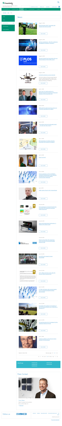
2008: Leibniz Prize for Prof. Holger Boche (48, 190)
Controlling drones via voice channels (47, 75)
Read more (43, 33)
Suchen (58, 2)
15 (42, 356)
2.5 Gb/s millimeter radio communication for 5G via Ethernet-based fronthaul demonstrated (48, 290)
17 (45, 356)
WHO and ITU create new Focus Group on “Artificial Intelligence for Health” (48, 108)
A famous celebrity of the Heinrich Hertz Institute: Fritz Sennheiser (47, 339)
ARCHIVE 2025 (34, 362)
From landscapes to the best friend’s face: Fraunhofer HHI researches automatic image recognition (48, 208)
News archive (5, 23)
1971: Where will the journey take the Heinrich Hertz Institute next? (47, 273)
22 (53, 356)
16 (44, 356)
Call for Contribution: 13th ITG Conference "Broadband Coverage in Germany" (48, 42)
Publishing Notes (44, 413)
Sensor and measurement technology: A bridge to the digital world (47, 224)
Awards (48, 6)
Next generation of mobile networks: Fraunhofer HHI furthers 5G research (47, 141)
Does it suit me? (42, 157)
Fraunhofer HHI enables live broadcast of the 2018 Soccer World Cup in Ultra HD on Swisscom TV (48, 307)
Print (58, 414)
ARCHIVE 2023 (34, 364)
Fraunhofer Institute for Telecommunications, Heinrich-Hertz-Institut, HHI (10, 6)
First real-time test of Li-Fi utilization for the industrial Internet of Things (48, 323)
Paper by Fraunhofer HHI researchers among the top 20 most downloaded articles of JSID (47, 241)
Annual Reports (6, 29)
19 (48, 356)
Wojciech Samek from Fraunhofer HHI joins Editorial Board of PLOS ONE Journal (48, 59)
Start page (4, 12)
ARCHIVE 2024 (49, 362)
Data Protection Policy (52, 413)
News (8, 12)
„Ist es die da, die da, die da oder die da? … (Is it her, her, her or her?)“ (48, 125)
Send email (21, 405)
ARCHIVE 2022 (49, 364)
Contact (34, 413)
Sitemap (38, 413)
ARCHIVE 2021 (34, 365)
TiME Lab (42, 6)
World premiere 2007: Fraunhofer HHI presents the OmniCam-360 (47, 26)
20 (50, 356)
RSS (58, 413)
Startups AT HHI (34, 6)
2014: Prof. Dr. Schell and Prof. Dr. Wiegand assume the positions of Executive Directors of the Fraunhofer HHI (48, 92)
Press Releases (5, 26)
